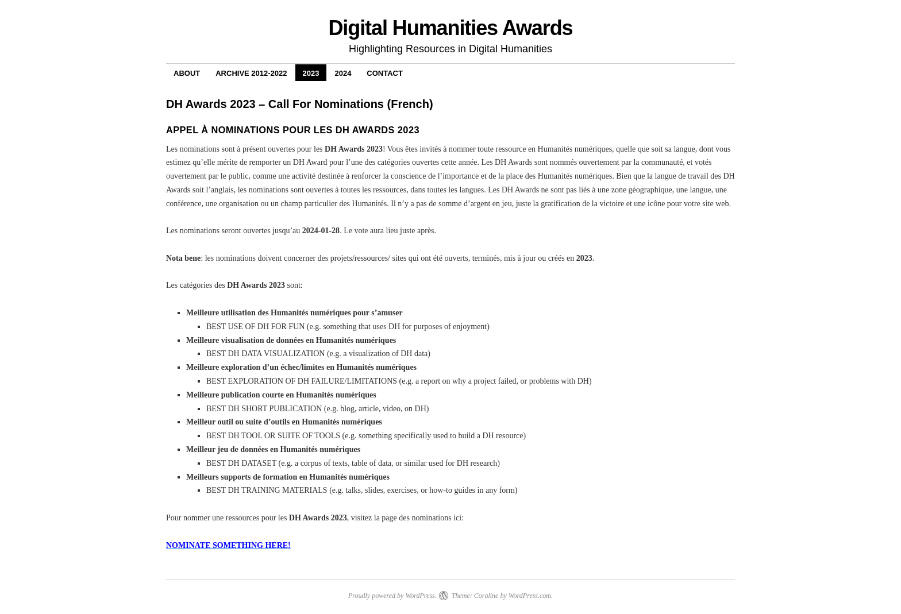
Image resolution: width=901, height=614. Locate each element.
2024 (342, 73)
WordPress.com (530, 596)
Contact (385, 73)
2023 (311, 73)
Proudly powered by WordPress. (392, 596)
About (187, 73)
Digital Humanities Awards (450, 28)
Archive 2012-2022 (251, 73)
